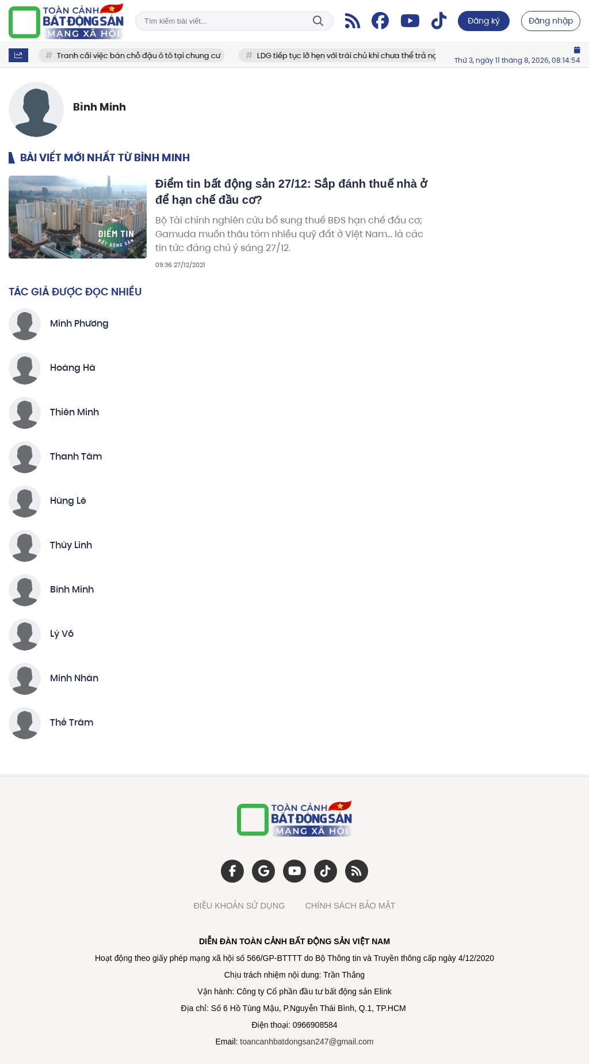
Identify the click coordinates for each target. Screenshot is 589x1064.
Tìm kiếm (318, 21)
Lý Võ (62, 634)
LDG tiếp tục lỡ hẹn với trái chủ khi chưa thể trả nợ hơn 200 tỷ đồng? (387, 55)
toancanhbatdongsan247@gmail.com (306, 1041)
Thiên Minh (74, 412)
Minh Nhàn (74, 678)
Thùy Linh (71, 545)
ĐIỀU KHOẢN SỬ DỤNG (239, 906)
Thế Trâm (72, 723)
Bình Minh (72, 590)
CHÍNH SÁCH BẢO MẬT (350, 906)
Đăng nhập (551, 21)
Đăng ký (484, 21)
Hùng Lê (68, 501)
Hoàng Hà (72, 368)
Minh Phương (79, 324)
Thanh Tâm (76, 457)
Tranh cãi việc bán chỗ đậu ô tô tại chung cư (146, 55)
